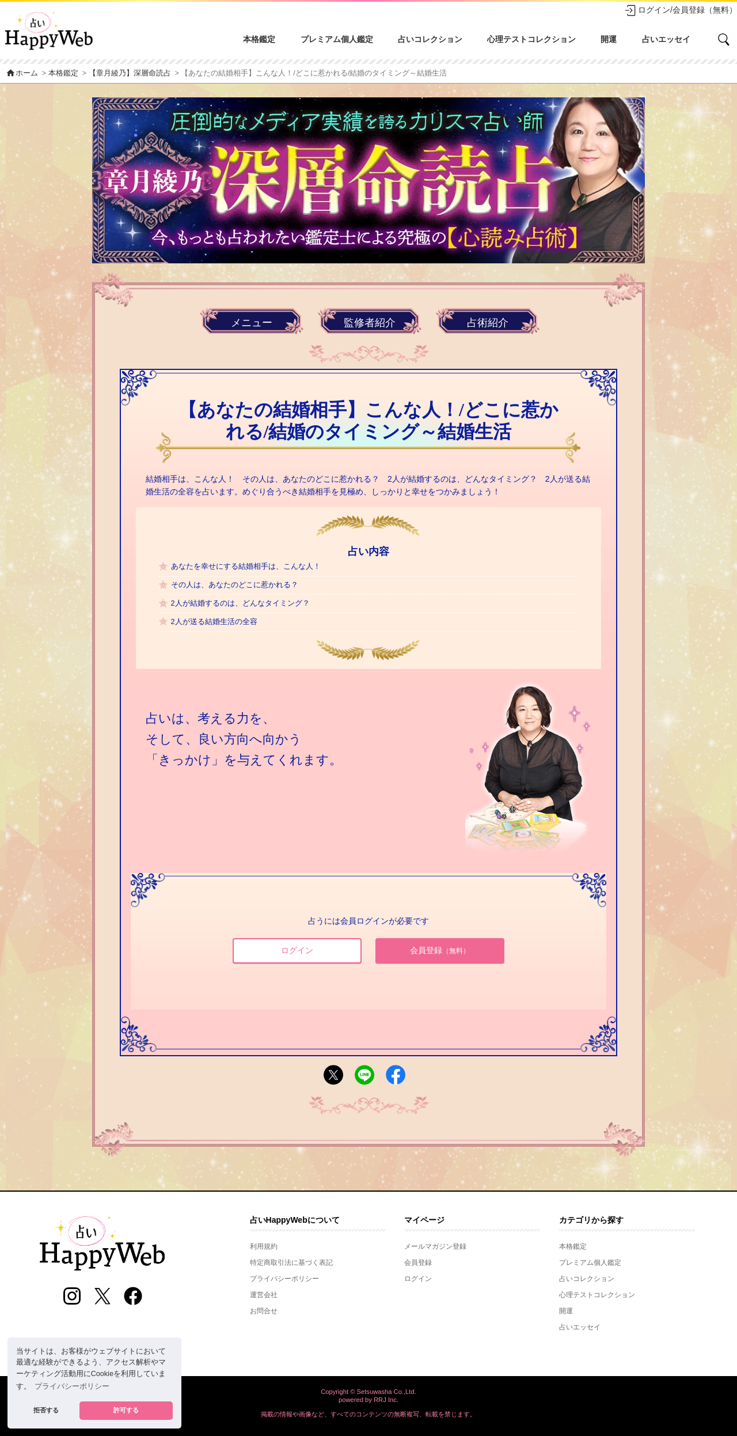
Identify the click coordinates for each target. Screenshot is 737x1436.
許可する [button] (126, 1410)
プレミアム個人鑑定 (337, 39)
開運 (609, 39)
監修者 (370, 323)
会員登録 (440, 950)
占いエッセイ (666, 39)
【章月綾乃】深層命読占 (130, 73)
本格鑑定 (259, 39)
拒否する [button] (46, 1410)
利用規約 (264, 1246)
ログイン (297, 950)
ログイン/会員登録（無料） (680, 10)
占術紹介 (487, 322)
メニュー (251, 322)
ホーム (22, 73)
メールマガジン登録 (435, 1246)
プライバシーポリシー (284, 1279)
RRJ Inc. (386, 1399)
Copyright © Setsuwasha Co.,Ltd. (368, 1391)
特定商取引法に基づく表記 (291, 1263)
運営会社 (264, 1295)
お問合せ (264, 1311)
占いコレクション (430, 39)
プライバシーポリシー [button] (72, 1386)
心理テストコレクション (531, 39)
